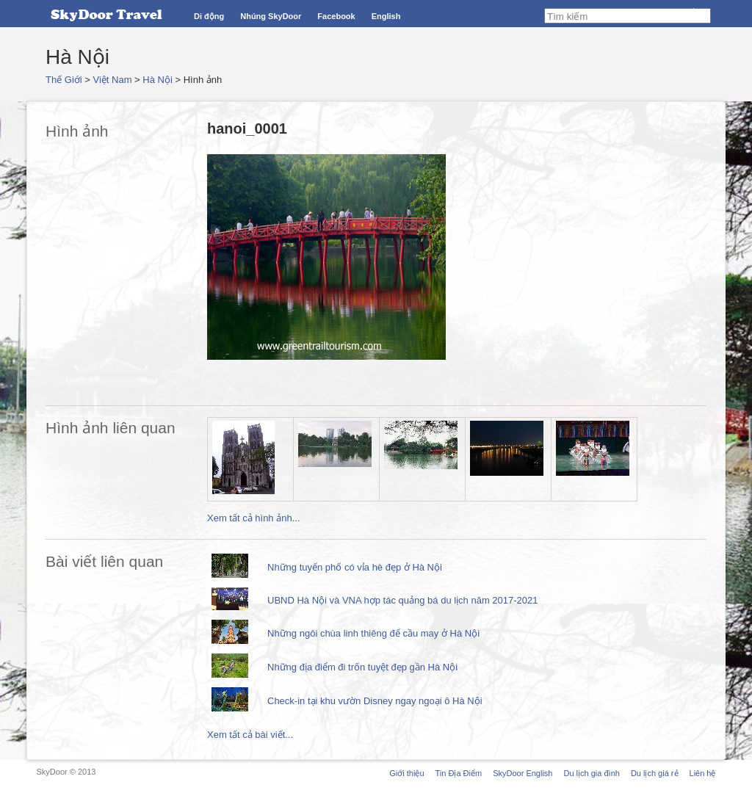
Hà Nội (157, 79)
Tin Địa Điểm (458, 773)
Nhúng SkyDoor (270, 16)
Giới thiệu (406, 773)
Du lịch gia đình (591, 773)
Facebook (336, 16)
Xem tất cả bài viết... (250, 734)
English (386, 16)
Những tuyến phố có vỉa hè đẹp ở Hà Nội (354, 567)
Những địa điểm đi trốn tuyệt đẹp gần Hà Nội (362, 667)
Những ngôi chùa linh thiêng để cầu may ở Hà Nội (373, 633)
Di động (209, 16)
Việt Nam (112, 79)
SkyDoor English (522, 773)
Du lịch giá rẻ (655, 773)
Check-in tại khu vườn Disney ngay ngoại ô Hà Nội (374, 700)
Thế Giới (64, 79)
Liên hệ (703, 773)
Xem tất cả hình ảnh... (253, 518)
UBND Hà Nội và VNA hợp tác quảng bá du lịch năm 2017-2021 (402, 600)
